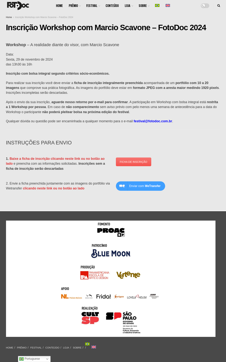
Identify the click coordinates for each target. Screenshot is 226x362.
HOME (59, 5)
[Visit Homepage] (18, 5)
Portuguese (29, 359)
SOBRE (143, 5)
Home (9, 17)
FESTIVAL (91, 5)
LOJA (127, 5)
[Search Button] (218, 5)
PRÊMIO (73, 5)
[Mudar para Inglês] (93, 346)
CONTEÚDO (112, 5)
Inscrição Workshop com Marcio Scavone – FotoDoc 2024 (44, 17)
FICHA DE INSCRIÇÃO (133, 161)
